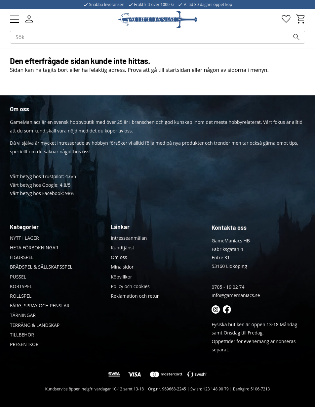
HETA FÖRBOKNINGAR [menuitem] (34, 247)
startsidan (178, 70)
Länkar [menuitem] (120, 227)
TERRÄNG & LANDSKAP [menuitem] (34, 325)
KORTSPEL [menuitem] (21, 286)
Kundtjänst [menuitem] (122, 247)
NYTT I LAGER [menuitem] (24, 238)
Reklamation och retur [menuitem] (135, 296)
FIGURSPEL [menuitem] (21, 257)
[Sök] (296, 37)
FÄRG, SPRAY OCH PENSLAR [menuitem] (39, 305)
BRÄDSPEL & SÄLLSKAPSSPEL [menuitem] (41, 267)
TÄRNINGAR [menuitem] (23, 315)
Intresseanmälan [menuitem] (129, 238)
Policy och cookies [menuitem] (130, 286)
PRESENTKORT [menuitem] (25, 344)
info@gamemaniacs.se (236, 295)
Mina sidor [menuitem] (122, 267)
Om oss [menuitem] (119, 257)
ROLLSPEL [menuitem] (20, 296)
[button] (14, 19)
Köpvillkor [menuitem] (121, 277)
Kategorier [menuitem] (24, 227)
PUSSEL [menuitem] (18, 277)
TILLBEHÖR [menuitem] (22, 334)
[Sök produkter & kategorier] (157, 37)
